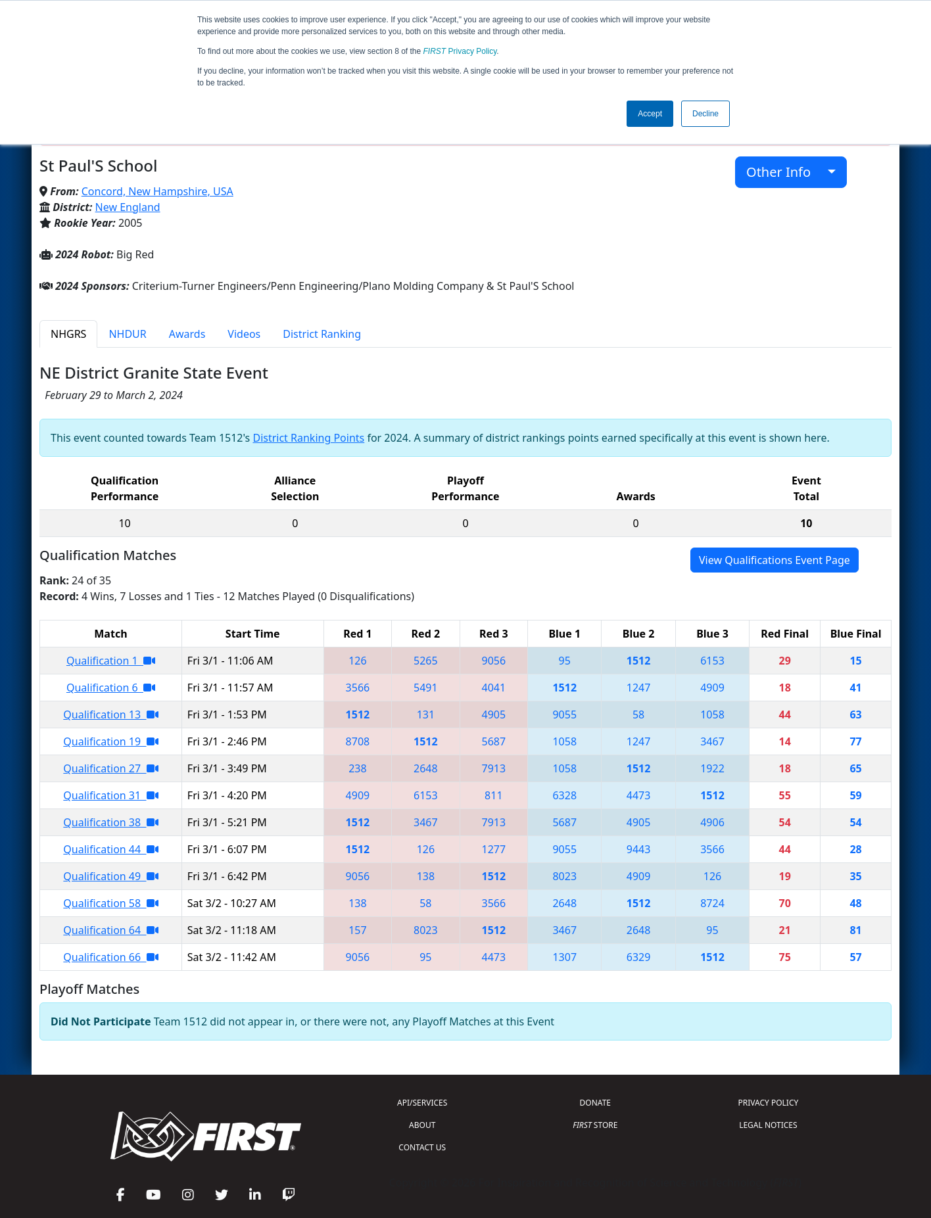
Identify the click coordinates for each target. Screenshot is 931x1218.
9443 (639, 849)
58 (638, 714)
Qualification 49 (110, 876)
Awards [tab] (187, 334)
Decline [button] (705, 113)
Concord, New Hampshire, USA (157, 191)
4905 (494, 714)
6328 (564, 795)
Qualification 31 (110, 795)
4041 (494, 687)
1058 (712, 714)
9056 (494, 660)
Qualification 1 (110, 660)
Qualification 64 (110, 930)
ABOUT (422, 1125)
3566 (358, 687)
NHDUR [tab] (127, 334)
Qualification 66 (110, 957)
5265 (426, 660)
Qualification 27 (110, 768)
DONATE (595, 1102)
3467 (712, 741)
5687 (494, 741)
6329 (639, 957)
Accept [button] (650, 113)
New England (127, 207)
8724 (712, 903)
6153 (712, 660)
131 (426, 714)
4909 (712, 687)
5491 (426, 687)
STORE (595, 1125)
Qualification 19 (110, 741)
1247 (639, 687)
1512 (639, 660)
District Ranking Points (308, 438)
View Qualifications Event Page (774, 560)
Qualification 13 (110, 714)
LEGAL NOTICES (768, 1125)
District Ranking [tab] (322, 334)
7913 (494, 768)
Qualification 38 (110, 822)
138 (426, 876)
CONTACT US (422, 1147)
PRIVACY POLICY (768, 1102)
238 (357, 768)
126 (357, 660)
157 (357, 930)
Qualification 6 (110, 687)
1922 (712, 768)
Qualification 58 (110, 903)
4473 (639, 795)
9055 (564, 714)
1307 (564, 957)
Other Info (785, 172)
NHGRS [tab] (68, 334)
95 (565, 660)
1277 (494, 849)
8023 (564, 876)
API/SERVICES (422, 1102)
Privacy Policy (460, 51)
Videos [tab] (243, 334)
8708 (358, 741)
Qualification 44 (110, 849)
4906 (712, 822)
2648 (426, 768)
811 (493, 795)
